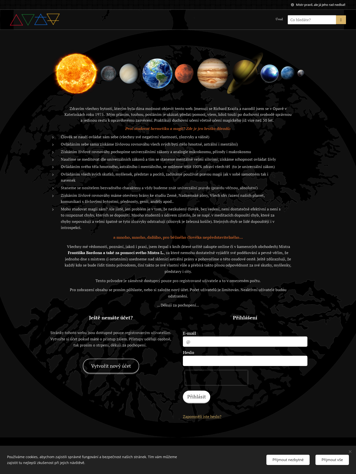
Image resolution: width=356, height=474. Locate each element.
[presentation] (216, 377)
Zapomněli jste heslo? (202, 416)
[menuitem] (282, 20)
